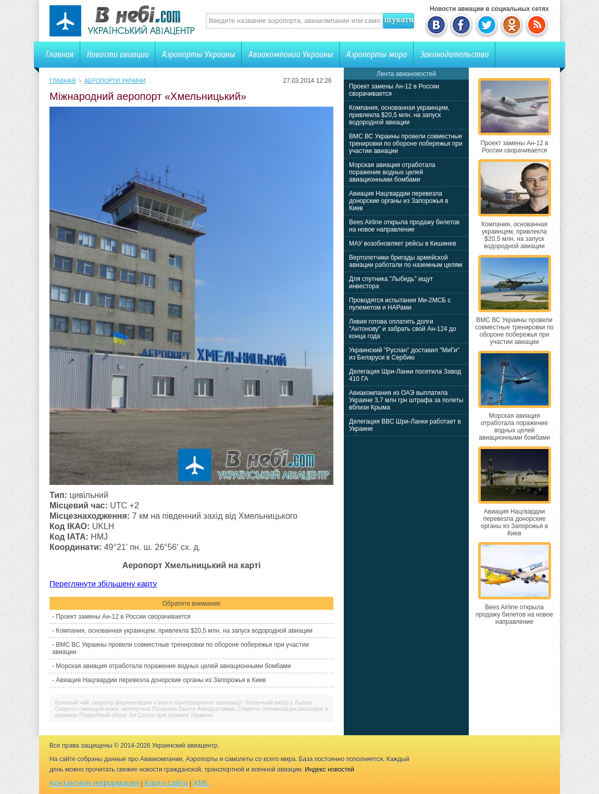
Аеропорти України (115, 81)
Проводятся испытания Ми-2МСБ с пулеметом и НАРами (400, 304)
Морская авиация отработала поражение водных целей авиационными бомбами (173, 666)
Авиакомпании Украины (290, 54)
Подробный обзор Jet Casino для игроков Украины (146, 715)
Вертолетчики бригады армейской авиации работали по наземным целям (405, 261)
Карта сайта (166, 782)
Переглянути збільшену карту (103, 583)
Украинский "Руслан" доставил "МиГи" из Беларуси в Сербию (404, 354)
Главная (59, 54)
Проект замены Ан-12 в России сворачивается (123, 616)
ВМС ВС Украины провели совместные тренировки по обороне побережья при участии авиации (406, 144)
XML (201, 782)
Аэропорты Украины (198, 54)
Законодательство (454, 54)
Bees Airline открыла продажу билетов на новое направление (404, 226)
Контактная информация (94, 782)
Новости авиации (117, 54)
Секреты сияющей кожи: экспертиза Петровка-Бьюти (125, 709)
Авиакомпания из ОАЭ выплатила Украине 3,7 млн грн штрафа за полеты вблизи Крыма (406, 400)
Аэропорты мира (376, 54)
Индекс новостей (329, 769)
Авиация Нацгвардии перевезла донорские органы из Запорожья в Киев (161, 680)
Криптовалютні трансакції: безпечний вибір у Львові (243, 702)
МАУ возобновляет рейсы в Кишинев (402, 243)
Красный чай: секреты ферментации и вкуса (113, 702)
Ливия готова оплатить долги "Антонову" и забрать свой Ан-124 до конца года (402, 329)
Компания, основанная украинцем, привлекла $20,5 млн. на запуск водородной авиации (184, 630)
